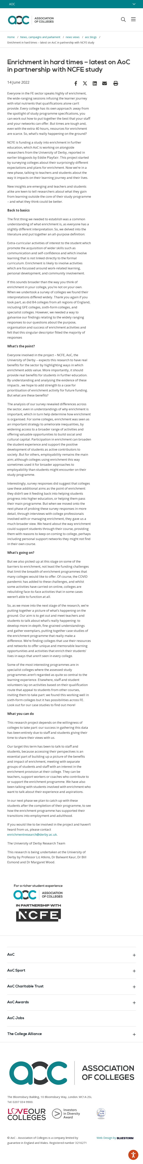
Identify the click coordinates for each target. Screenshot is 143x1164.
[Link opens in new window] (75, 83)
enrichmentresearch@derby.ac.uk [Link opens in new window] (32, 834)
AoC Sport (71, 971)
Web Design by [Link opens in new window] (115, 1138)
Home (11, 37)
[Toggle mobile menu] (131, 19)
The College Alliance (71, 1034)
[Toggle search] (123, 19)
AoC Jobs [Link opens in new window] (15, 1018)
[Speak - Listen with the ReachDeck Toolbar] (133, 1155)
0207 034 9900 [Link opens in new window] (23, 1102)
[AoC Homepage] (30, 19)
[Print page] (115, 83)
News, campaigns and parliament (40, 37)
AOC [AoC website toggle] (12, 4)
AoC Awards (71, 1002)
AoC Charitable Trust (71, 987)
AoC (71, 955)
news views (73, 37)
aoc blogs (91, 37)
